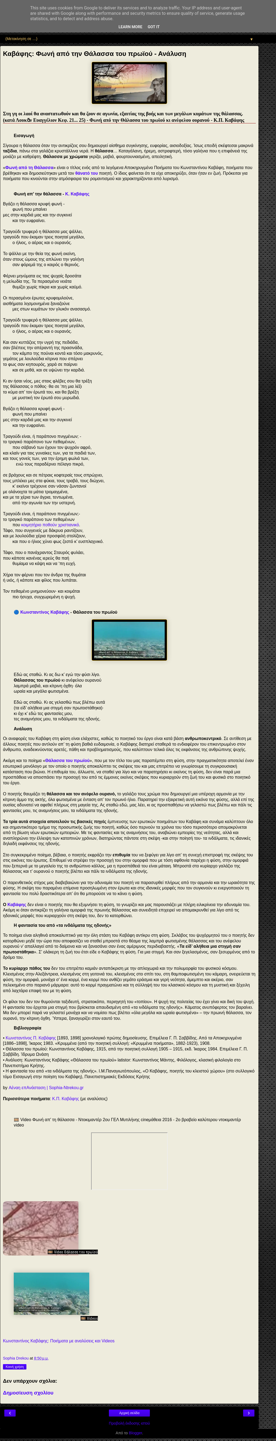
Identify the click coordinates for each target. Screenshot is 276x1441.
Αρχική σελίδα (129, 1413)
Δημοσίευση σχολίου (28, 1393)
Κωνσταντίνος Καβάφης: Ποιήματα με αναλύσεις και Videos (59, 1341)
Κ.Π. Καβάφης (65, 1098)
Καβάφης (17, 904)
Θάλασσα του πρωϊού (67, 760)
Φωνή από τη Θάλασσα (29, 167)
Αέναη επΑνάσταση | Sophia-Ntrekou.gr (46, 1087)
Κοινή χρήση (15, 1367)
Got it (154, 27)
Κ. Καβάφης (77, 194)
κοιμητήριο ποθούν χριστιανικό (50, 525)
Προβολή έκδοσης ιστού (129, 1423)
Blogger (135, 1433)
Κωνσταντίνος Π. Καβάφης (31, 1038)
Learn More (130, 27)
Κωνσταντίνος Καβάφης (44, 612)
